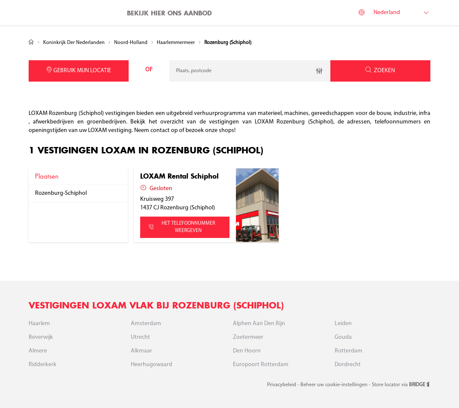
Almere (38, 351)
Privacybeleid (282, 384)
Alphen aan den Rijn (259, 323)
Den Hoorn (247, 351)
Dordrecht (348, 364)
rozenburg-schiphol (61, 193)
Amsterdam (146, 323)
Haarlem (39, 323)
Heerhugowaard (151, 364)
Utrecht (140, 337)
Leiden (343, 323)
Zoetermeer (248, 337)
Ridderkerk (42, 364)
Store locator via (401, 384)
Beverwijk (41, 337)
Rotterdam (348, 351)
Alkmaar (141, 351)
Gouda (343, 337)
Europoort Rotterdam (260, 364)
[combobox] (249, 71)
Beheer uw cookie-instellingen (334, 384)
